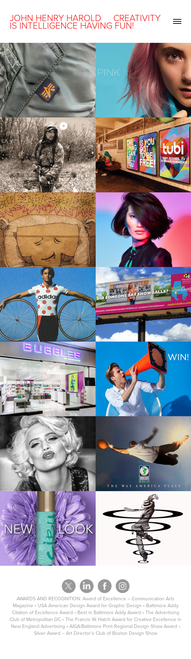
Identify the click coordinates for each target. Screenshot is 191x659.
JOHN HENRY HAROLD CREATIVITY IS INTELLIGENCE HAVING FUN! (86, 21)
